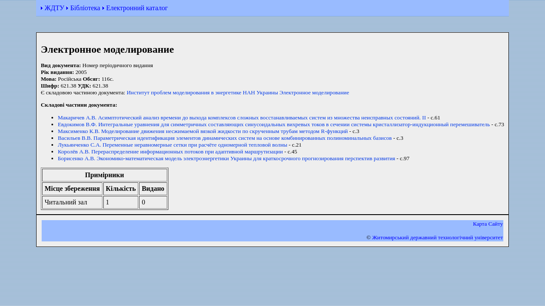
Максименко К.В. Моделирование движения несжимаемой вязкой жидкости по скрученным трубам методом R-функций (203, 131)
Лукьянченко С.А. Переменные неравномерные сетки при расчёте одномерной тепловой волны (172, 145)
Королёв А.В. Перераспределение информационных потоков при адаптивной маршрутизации (170, 151)
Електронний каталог (137, 7)
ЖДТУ (54, 7)
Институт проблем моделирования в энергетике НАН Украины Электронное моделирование (238, 92)
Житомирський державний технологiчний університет (437, 237)
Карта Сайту (488, 224)
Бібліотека (85, 7)
